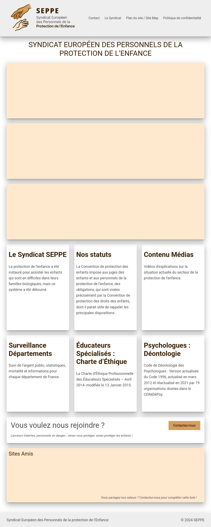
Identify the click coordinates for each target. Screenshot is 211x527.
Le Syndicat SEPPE (38, 255)
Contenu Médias (169, 255)
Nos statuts (93, 255)
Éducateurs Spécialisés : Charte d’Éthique (101, 353)
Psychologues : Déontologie (167, 349)
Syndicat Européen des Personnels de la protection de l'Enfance (57, 520)
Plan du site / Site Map (142, 18)
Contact (94, 18)
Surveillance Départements (30, 349)
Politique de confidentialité (182, 18)
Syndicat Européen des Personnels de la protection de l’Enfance (105, 49)
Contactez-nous (184, 425)
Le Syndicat (113, 18)
